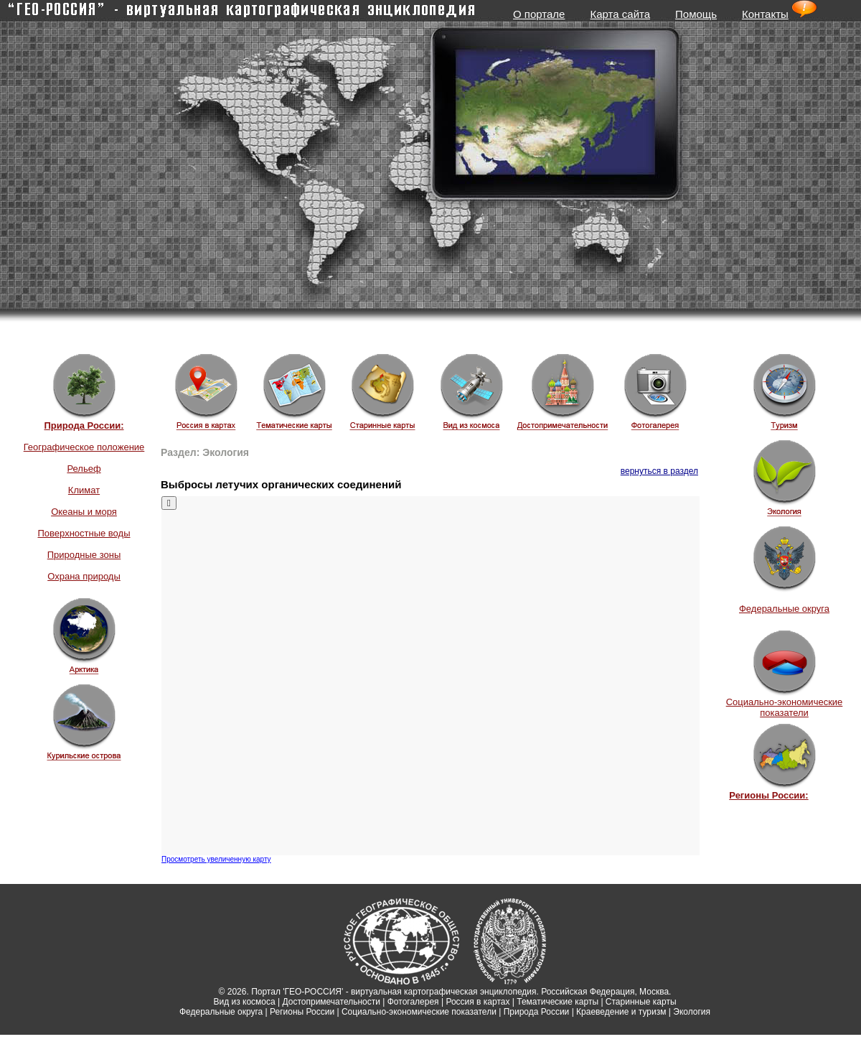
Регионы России (302, 1012)
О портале (539, 14)
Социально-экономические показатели (784, 707)
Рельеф (83, 468)
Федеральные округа (784, 608)
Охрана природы (84, 576)
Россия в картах (477, 1002)
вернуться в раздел (659, 471)
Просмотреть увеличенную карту (216, 859)
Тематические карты (557, 1002)
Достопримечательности (331, 1002)
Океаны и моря (84, 511)
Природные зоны (84, 554)
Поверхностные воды (83, 533)
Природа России (537, 1012)
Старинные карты (641, 1002)
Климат (84, 490)
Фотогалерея (413, 1002)
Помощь (696, 14)
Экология (691, 1012)
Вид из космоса (244, 1002)
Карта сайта (620, 14)
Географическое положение (84, 447)
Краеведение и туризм (621, 1012)
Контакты (765, 14)
